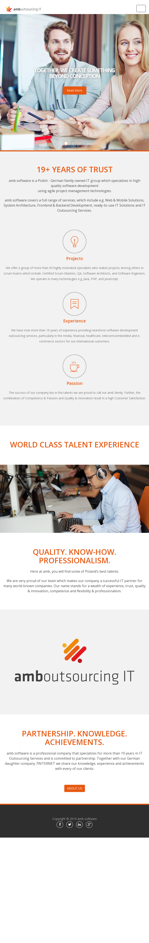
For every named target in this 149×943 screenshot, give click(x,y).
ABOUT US (74, 788)
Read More (74, 90)
